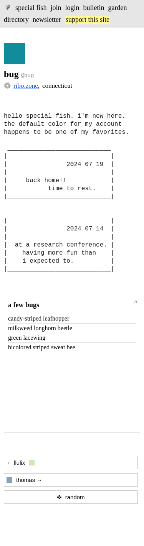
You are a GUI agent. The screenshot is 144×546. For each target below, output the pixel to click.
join (55, 8)
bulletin (93, 8)
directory (16, 19)
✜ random (70, 497)
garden (117, 8)
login (72, 8)
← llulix (21, 462)
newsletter (47, 19)
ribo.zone (25, 85)
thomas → (24, 480)
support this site (87, 19)
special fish (30, 8)
